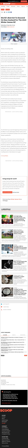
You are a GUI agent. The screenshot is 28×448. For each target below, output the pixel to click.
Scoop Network (5, 429)
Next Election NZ (5, 432)
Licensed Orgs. (5, 438)
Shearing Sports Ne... (5, 352)
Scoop (2, 9)
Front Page (3, 6)
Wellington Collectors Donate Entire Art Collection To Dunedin (12, 337)
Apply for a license (6, 441)
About (3, 418)
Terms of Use (5, 443)
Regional (23, 6)
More (26, 355)
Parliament (13, 6)
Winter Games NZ (10, 26)
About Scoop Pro (6, 439)
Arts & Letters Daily (5, 382)
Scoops (8, 6)
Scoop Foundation (6, 430)
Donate (3, 423)
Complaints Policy (6, 433)
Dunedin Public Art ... (4, 338)
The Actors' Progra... (6, 345)
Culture (7, 9)
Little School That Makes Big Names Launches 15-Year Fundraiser (12, 344)
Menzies (4, 340)
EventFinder (3, 380)
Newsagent (4, 421)
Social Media (5, 427)
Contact (3, 416)
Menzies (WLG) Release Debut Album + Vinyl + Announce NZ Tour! (12, 339)
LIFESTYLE (5, 209)
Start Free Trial (24, 1)
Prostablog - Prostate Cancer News (8, 384)
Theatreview (3, 381)
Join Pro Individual (7, 192)
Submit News (5, 420)
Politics (18, 6)
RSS (2, 355)
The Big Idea (3, 383)
